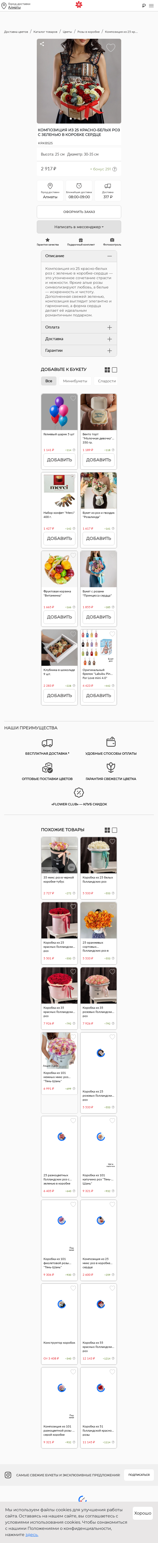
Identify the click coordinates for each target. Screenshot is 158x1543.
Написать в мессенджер (77, 227)
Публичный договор (79, 1482)
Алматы (14, 7)
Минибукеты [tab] (75, 381)
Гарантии (79, 351)
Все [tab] (48, 381)
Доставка (79, 339)
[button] (71, 119)
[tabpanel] (79, 552)
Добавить (59, 459)
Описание (79, 256)
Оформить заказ (79, 212)
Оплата (79, 327)
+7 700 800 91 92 (79, 1440)
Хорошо (142, 1513)
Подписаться (139, 1407)
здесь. (31, 1534)
